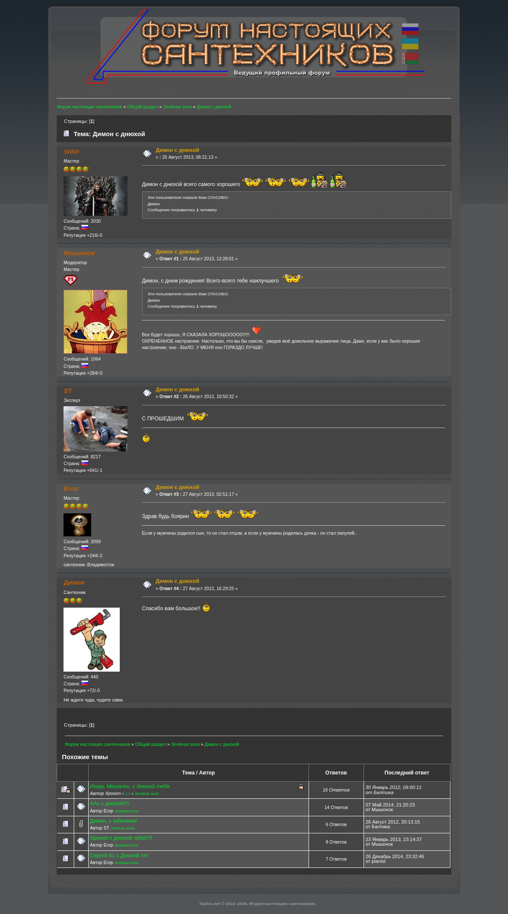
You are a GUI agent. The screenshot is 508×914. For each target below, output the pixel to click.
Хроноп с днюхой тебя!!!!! (121, 838)
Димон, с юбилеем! (113, 821)
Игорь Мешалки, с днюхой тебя (130, 786)
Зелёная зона (147, 794)
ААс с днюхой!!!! (110, 803)
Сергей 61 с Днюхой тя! (118, 856)
